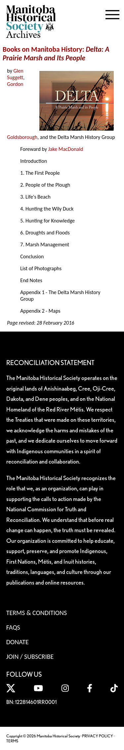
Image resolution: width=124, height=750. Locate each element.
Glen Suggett (15, 74)
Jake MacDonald (65, 149)
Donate (17, 642)
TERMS (12, 740)
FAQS (13, 627)
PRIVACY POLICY (97, 735)
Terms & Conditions (36, 613)
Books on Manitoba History (42, 49)
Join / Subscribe (30, 656)
